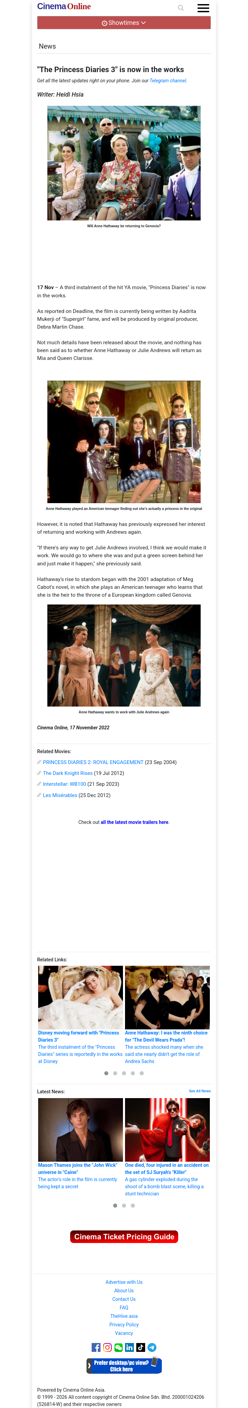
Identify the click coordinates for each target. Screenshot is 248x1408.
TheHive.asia (124, 1316)
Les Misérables (60, 795)
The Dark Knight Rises (68, 773)
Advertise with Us (124, 1282)
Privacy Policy (124, 1324)
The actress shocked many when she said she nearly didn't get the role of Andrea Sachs (167, 1015)
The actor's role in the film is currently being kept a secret (80, 1143)
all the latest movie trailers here (135, 822)
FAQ (124, 1307)
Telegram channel (168, 80)
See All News (200, 1091)
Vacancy (124, 1333)
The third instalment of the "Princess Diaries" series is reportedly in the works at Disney (80, 1015)
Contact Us (124, 1299)
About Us (124, 1290)
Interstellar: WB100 (64, 784)
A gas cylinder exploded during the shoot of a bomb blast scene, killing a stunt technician (167, 1147)
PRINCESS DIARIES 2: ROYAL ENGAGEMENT (93, 762)
